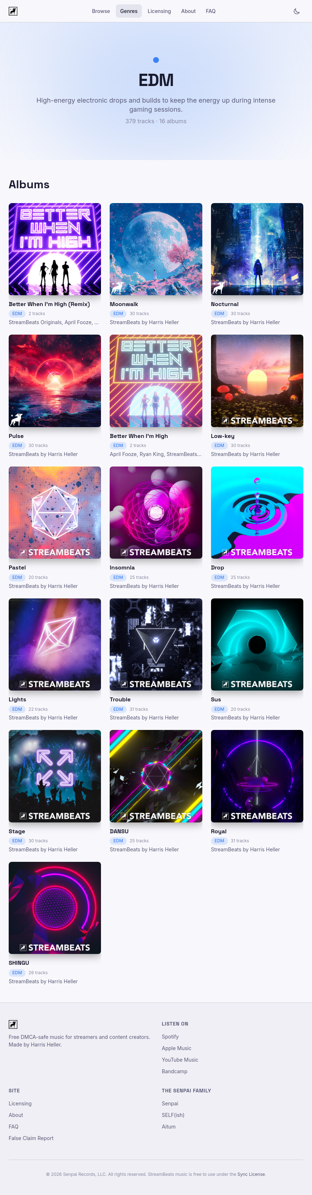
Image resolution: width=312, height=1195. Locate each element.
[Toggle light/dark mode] (296, 11)
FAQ (211, 11)
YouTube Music (180, 1060)
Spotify (170, 1036)
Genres (129, 11)
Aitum (169, 1126)
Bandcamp (174, 1071)
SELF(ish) (173, 1115)
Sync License (251, 1174)
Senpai (170, 1103)
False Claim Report (31, 1138)
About (188, 11)
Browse (101, 11)
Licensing (159, 11)
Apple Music (176, 1048)
